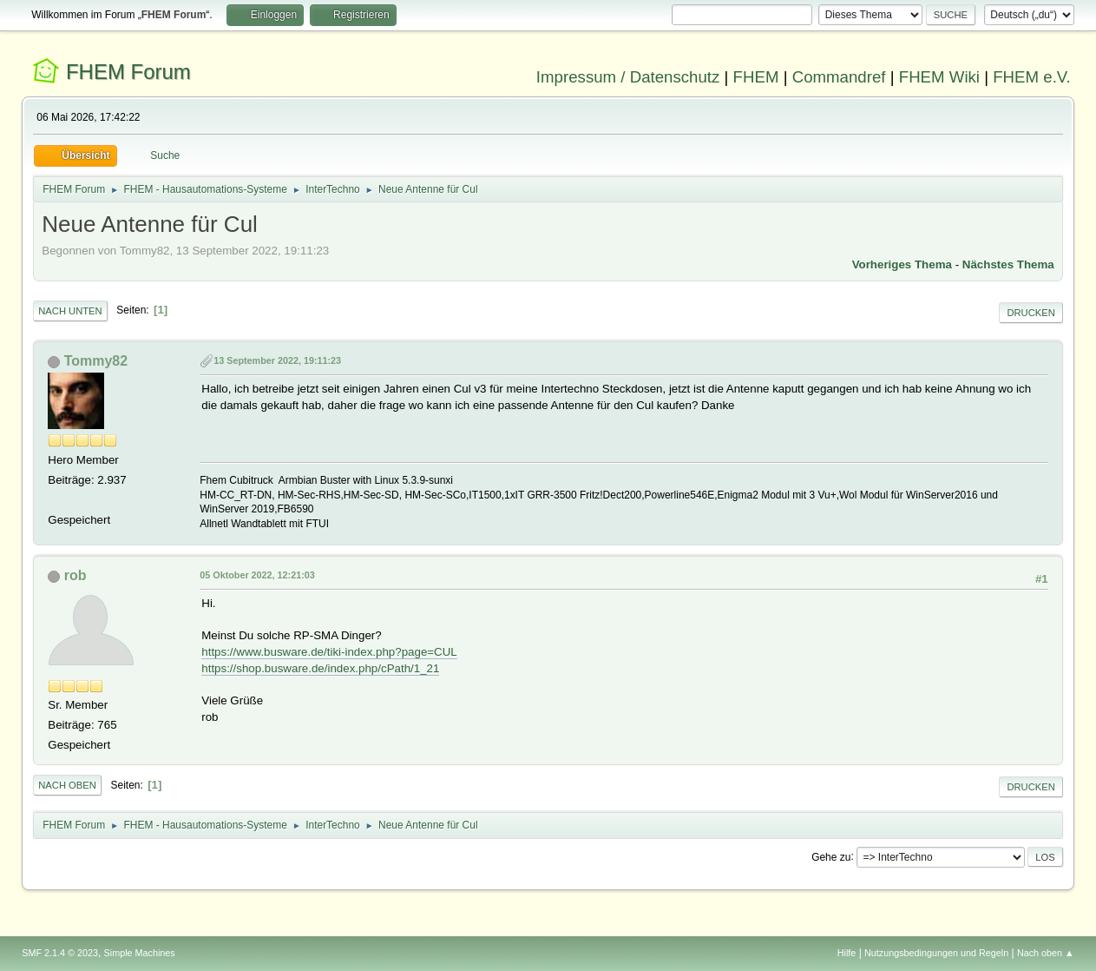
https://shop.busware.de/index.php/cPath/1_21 (320, 668)
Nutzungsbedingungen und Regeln (936, 953)
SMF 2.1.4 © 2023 (60, 953)
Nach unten (70, 311)
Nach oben (67, 785)
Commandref (839, 77)
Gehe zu (830, 856)
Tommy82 (96, 360)
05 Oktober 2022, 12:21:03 (257, 575)
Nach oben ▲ (1045, 953)
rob (75, 575)
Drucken (1030, 312)
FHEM (756, 77)
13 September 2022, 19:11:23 (277, 360)
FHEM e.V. (1032, 77)
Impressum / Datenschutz (628, 77)
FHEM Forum (128, 71)
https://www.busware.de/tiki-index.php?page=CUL (329, 651)
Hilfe (846, 953)
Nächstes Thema (1008, 264)
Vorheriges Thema (902, 264)
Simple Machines (139, 953)
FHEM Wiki (939, 77)
